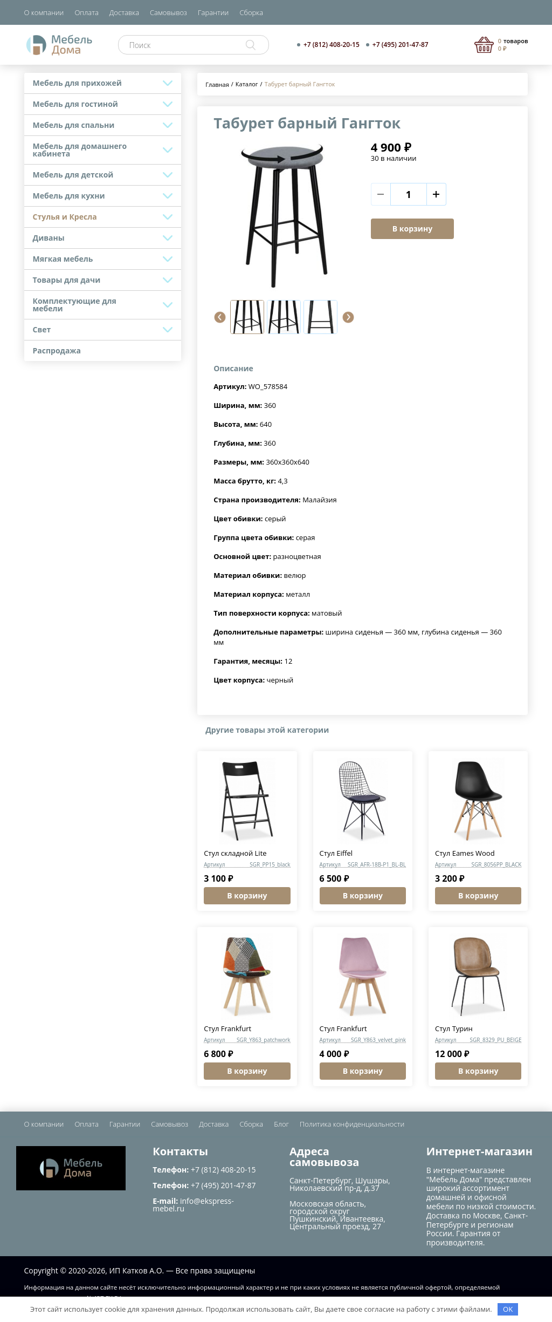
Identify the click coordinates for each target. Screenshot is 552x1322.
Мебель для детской (73, 174)
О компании (44, 12)
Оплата (86, 12)
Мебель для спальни (74, 125)
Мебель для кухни (69, 195)
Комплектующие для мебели (74, 305)
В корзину (412, 228)
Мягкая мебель (63, 259)
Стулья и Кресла (65, 217)
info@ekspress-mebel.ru (193, 1205)
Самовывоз (168, 12)
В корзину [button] (247, 895)
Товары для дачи (67, 280)
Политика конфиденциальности (352, 1124)
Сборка (251, 12)
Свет (42, 329)
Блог (281, 1124)
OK (508, 1309)
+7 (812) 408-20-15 (331, 44)
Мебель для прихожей (77, 83)
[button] (219, 317)
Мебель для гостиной (75, 104)
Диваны (49, 238)
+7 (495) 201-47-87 (400, 44)
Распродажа (57, 350)
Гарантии (213, 12)
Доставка (124, 12)
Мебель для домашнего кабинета (80, 150)
